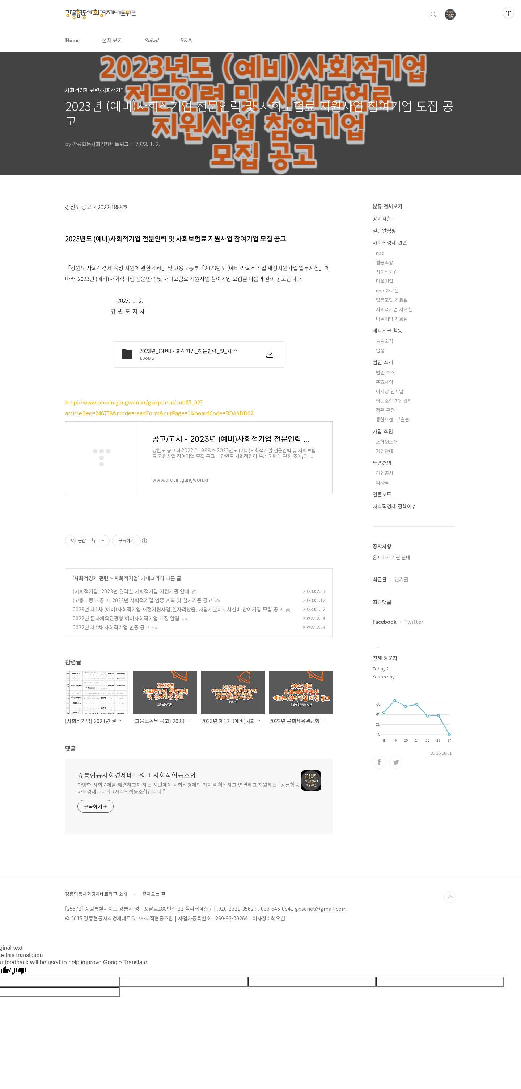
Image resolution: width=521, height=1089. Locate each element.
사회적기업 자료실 (394, 309)
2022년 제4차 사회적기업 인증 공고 (111, 627)
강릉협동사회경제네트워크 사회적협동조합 (136, 774)
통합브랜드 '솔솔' (393, 419)
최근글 (380, 579)
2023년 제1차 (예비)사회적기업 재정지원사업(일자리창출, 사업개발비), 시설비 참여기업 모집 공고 (178, 609)
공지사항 (382, 218)
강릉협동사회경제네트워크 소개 (96, 894)
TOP (450, 897)
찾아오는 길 (153, 894)
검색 (433, 14)
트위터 (395, 762)
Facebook (385, 621)
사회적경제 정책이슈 (394, 506)
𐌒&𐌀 (186, 40)
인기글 (401, 579)
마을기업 (384, 281)
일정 (380, 350)
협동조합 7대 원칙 (394, 400)
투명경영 (382, 462)
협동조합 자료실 (392, 299)
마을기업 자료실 (392, 318)
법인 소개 (383, 362)
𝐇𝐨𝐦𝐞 (72, 40)
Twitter (413, 621)
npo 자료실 (387, 290)
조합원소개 (387, 441)
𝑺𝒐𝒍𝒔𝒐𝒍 (152, 40)
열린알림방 (384, 230)
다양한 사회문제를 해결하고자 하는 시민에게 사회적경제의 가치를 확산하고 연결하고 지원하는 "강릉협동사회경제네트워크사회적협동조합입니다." (188, 788)
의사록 (382, 482)
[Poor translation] (17, 971)
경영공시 (384, 473)
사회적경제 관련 (91, 578)
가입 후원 (383, 431)
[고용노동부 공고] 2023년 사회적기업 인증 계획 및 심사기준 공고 (142, 600)
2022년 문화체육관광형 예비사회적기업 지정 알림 (126, 618)
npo (380, 252)
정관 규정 (385, 410)
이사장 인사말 (389, 391)
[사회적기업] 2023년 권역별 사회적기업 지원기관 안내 (131, 591)
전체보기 (112, 40)
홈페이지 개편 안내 (391, 557)
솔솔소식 (384, 340)
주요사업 (384, 381)
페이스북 (379, 762)
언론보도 (382, 494)
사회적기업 (126, 578)
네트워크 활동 (387, 330)
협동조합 (384, 262)
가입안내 (384, 451)
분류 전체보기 (387, 206)
